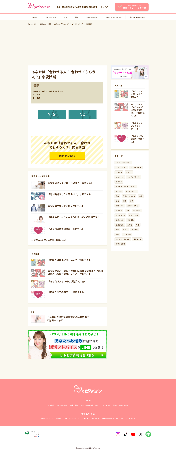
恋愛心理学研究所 (92, 17)
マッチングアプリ (133, 177)
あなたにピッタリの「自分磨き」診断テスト (70, 182)
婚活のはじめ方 (132, 206)
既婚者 (129, 225)
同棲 (140, 196)
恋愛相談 (34, 17)
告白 (117, 201)
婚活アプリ (119, 206)
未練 (137, 225)
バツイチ (129, 172)
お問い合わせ (95, 418)
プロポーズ (119, 177)
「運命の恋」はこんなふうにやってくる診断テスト (74, 217)
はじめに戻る (67, 156)
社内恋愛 (135, 229)
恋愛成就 (130, 220)
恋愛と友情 (119, 220)
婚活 (76, 17)
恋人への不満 (133, 215)
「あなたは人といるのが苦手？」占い (67, 281)
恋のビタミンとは (47, 418)
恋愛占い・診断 (50, 17)
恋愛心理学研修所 (87, 405)
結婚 (117, 234)
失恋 (124, 201)
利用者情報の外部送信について (112, 418)
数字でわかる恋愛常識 (114, 17)
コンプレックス (121, 167)
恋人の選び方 (120, 215)
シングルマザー (136, 167)
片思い (125, 229)
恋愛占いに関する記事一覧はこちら (50, 240)
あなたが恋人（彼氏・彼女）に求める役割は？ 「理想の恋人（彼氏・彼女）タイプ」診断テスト (75, 272)
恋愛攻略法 (119, 225)
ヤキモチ (119, 182)
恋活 (65, 17)
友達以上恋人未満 (129, 196)
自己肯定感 (127, 234)
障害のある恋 (120, 244)
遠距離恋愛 (137, 239)
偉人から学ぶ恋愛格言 (137, 17)
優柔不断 (119, 191)
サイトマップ (130, 418)
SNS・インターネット (123, 163)
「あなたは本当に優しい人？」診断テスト (69, 260)
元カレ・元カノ (131, 191)
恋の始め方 (137, 210)
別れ (117, 196)
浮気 (117, 229)
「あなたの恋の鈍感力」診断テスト (66, 228)
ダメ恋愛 (119, 172)
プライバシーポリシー (71, 418)
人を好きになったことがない (126, 186)
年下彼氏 (119, 210)
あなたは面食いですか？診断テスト (66, 205)
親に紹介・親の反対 (123, 239)
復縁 (127, 210)
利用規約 (59, 418)
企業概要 (85, 418)
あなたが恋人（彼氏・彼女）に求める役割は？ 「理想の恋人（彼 (138, 110)
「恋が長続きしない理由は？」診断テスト (69, 194)
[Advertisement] (88, 45)
